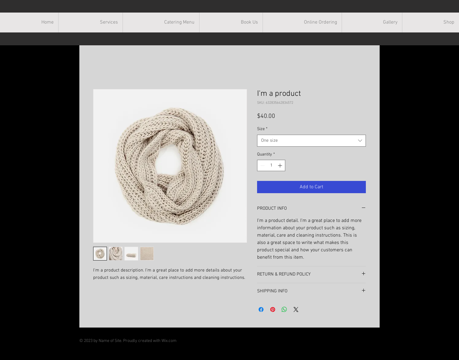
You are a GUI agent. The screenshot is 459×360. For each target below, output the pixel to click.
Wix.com (168, 340)
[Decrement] (262, 165)
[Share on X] (296, 309)
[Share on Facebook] (261, 309)
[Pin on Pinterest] (272, 309)
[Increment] (280, 165)
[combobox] (311, 141)
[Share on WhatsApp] (284, 309)
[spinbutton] (271, 165)
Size (262, 129)
